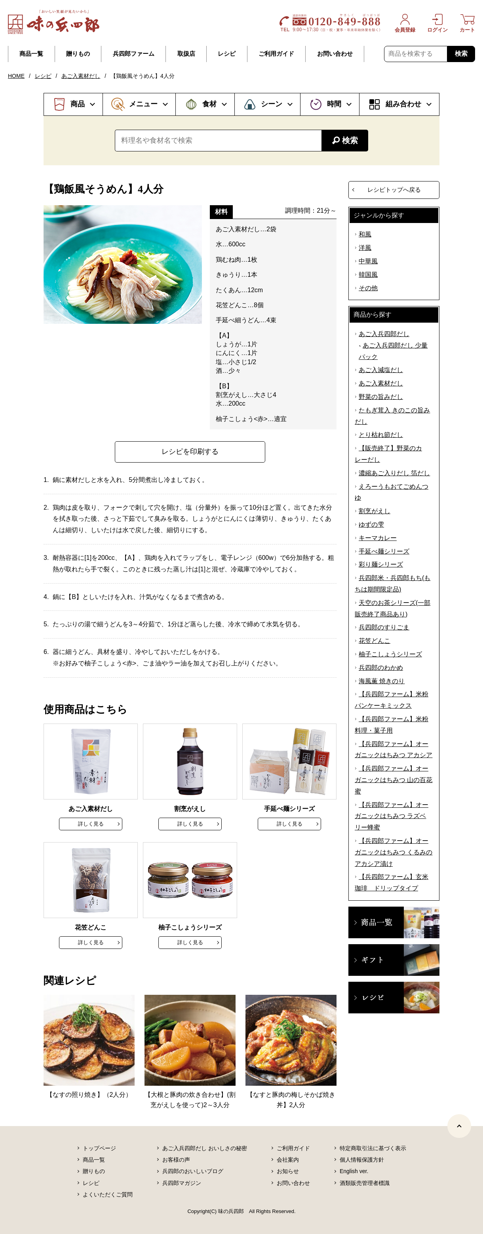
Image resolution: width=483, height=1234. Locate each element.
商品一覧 (31, 54)
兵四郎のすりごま (384, 627)
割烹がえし (374, 511)
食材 (209, 104)
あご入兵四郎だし (384, 334)
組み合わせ (403, 104)
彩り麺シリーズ (381, 564)
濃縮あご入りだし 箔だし (394, 473)
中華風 (368, 261)
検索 (461, 53)
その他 (368, 288)
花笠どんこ (374, 640)
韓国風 (368, 274)
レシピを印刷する (190, 451)
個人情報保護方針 (362, 1160)
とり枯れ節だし (381, 434)
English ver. (354, 1171)
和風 (365, 234)
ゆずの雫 (371, 524)
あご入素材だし (80, 76)
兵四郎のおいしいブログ (192, 1171)
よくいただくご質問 (108, 1194)
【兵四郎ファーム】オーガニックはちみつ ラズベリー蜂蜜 (391, 816)
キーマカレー (378, 538)
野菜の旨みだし (381, 396)
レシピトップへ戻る (394, 189)
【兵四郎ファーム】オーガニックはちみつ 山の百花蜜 (393, 780)
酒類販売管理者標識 (365, 1183)
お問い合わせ (335, 54)
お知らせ (288, 1171)
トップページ (99, 1148)
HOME (16, 76)
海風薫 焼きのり (382, 681)
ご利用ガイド (276, 54)
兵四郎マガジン (181, 1183)
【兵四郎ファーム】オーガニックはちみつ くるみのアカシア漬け (393, 852)
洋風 (365, 247)
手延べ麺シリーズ (384, 551)
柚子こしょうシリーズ (390, 654)
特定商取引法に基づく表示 (373, 1148)
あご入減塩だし (381, 370)
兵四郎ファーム (133, 54)
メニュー (143, 104)
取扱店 (186, 54)
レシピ (227, 54)
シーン (271, 104)
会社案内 (288, 1160)
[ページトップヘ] (459, 1126)
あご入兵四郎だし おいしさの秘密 (204, 1148)
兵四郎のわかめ (381, 667)
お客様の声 (176, 1160)
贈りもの (78, 54)
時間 (334, 104)
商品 (77, 104)
